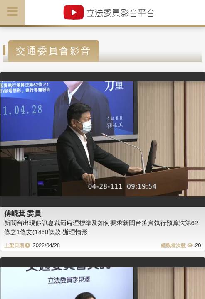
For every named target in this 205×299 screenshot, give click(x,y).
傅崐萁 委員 (23, 213)
